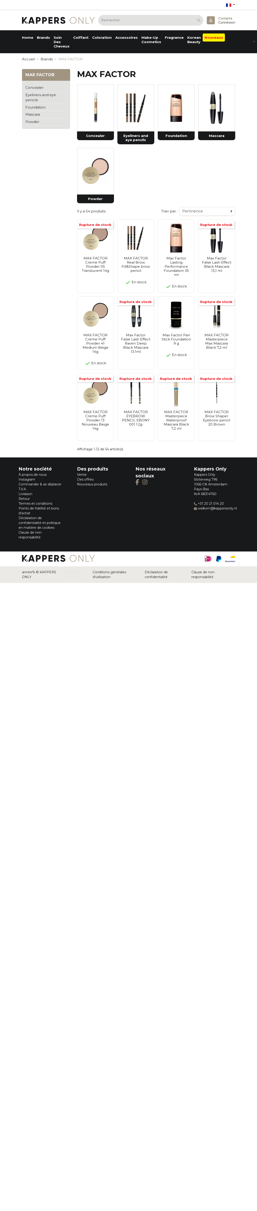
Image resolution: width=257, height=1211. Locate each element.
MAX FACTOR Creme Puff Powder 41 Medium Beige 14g (95, 343)
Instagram (27, 479)
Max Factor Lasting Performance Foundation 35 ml (176, 266)
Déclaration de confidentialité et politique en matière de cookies (40, 523)
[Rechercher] (150, 20)
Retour (24, 499)
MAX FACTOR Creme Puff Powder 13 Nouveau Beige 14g (95, 420)
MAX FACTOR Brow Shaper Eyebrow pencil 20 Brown (216, 418)
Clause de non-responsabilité (203, 574)
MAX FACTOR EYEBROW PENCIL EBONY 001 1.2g (135, 418)
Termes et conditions (35, 503)
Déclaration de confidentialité (156, 574)
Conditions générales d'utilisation (109, 574)
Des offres (85, 479)
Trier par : (169, 211)
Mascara (32, 114)
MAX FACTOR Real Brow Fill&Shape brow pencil (136, 264)
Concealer (34, 87)
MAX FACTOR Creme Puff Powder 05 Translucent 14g (95, 264)
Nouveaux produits (92, 484)
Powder (32, 122)
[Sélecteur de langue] (230, 5)
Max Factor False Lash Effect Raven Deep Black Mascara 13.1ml (135, 343)
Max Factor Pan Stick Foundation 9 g (176, 339)
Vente (82, 475)
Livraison (25, 494)
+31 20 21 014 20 (209, 503)
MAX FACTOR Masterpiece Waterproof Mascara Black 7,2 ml (176, 420)
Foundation (35, 107)
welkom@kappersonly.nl (215, 508)
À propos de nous (33, 475)
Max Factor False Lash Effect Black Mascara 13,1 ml (216, 264)
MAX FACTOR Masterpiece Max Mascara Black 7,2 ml (216, 341)
